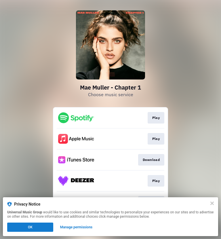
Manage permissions (76, 227)
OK (30, 227)
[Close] (212, 203)
